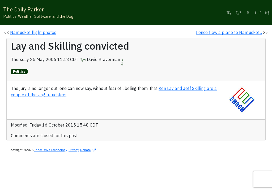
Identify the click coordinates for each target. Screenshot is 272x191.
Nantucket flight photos (33, 32)
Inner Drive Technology (50, 150)
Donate (85, 150)
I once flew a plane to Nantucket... (229, 32)
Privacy (74, 150)
